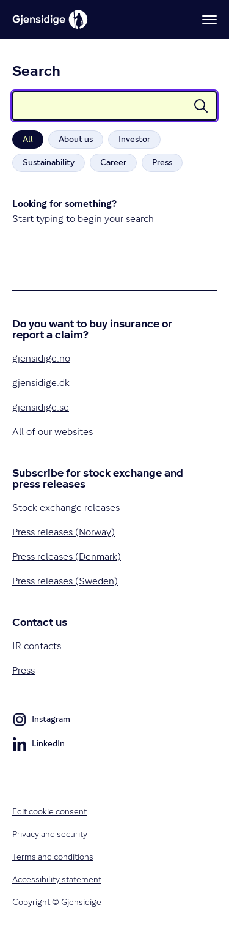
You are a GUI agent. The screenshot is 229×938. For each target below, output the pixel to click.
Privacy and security (49, 834)
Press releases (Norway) (63, 532)
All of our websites (52, 431)
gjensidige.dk (41, 383)
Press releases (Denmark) (66, 556)
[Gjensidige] (50, 19)
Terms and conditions (52, 857)
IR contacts (36, 646)
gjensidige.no (41, 358)
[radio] (27, 139)
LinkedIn (38, 746)
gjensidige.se (40, 407)
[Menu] (209, 19)
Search (36, 72)
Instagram (41, 721)
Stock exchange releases (66, 507)
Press (23, 670)
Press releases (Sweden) (65, 581)
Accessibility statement (56, 879)
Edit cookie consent (49, 811)
